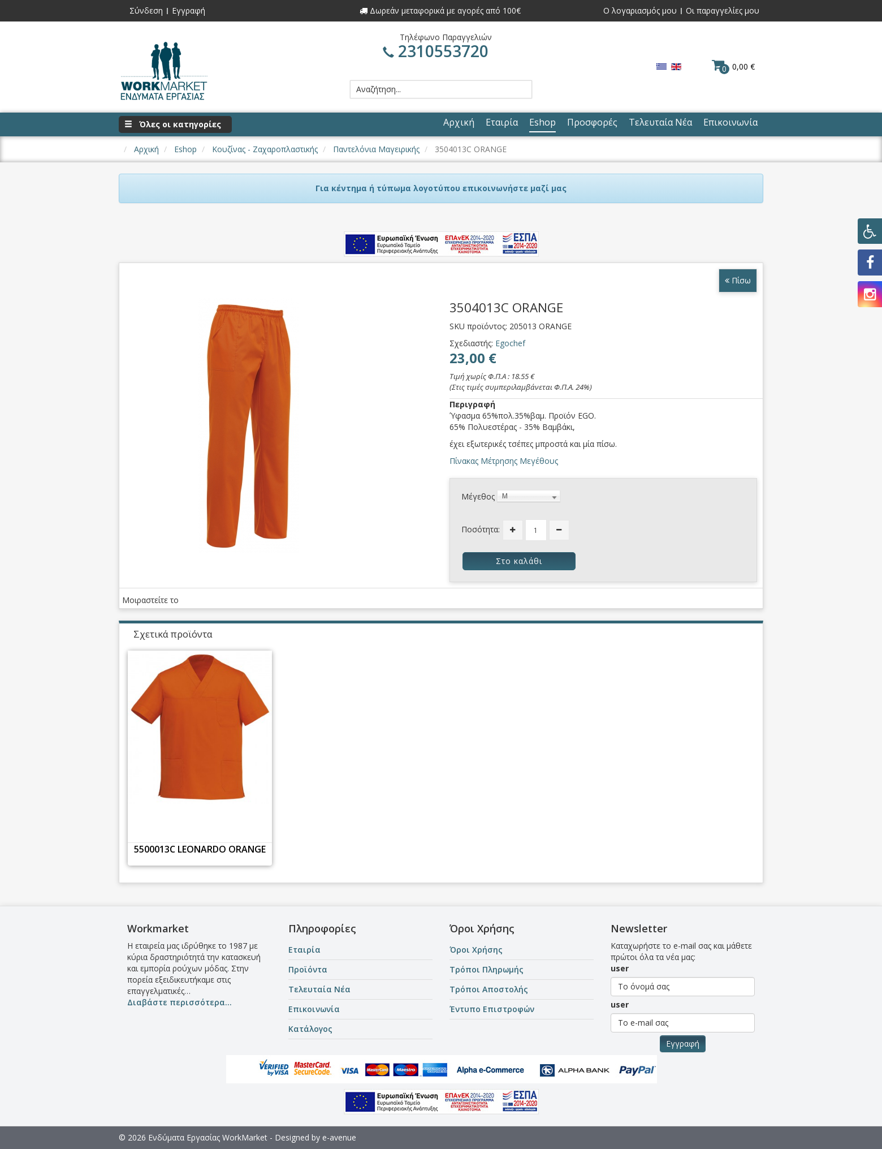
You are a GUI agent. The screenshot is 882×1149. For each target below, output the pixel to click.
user (620, 968)
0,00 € (733, 66)
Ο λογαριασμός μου (640, 10)
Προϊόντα (307, 969)
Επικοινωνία (314, 1009)
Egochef (510, 343)
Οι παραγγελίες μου (722, 10)
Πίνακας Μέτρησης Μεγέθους (503, 460)
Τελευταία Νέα (319, 989)
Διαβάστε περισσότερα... (179, 1002)
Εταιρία (304, 949)
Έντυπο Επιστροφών (491, 1009)
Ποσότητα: (480, 529)
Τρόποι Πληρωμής (486, 969)
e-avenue (339, 1137)
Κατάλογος (310, 1028)
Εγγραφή (188, 10)
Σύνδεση (146, 10)
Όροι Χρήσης (476, 949)
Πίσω (738, 280)
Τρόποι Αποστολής (488, 989)
